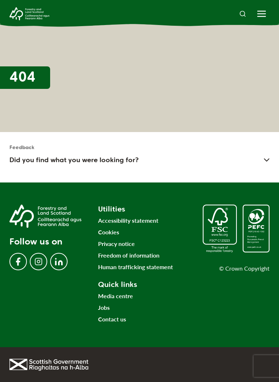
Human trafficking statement (135, 266)
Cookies (108, 232)
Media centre (115, 295)
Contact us (112, 319)
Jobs (104, 307)
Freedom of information (128, 255)
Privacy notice (116, 243)
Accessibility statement (128, 220)
